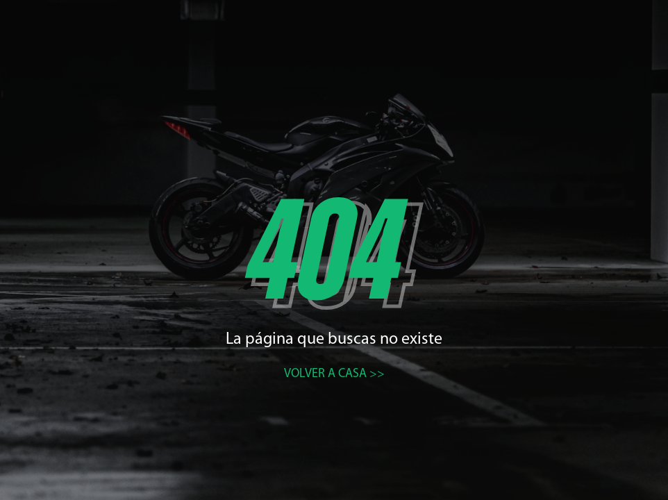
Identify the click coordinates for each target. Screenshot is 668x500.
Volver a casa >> (334, 374)
